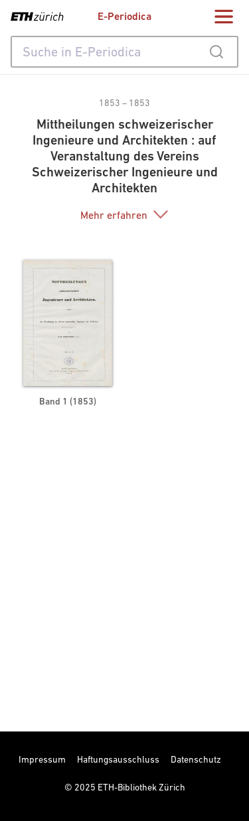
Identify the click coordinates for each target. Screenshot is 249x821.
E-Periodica (124, 16)
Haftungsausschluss (118, 759)
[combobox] (124, 52)
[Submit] (216, 51)
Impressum (42, 759)
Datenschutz (196, 759)
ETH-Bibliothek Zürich (141, 787)
